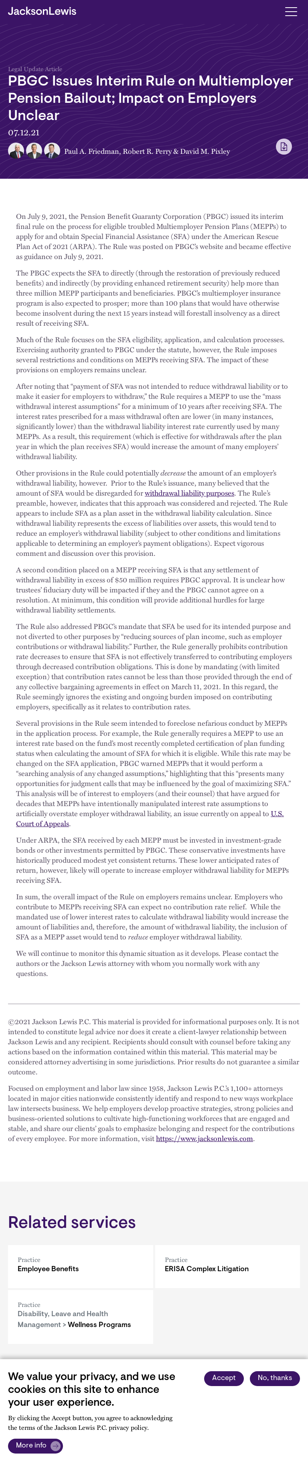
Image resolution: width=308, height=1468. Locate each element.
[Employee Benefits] (80, 1266)
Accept (224, 1378)
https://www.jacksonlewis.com (204, 1138)
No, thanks (275, 1378)
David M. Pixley (205, 150)
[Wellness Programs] (80, 1317)
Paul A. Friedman (91, 150)
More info (31, 1446)
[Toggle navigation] (291, 11)
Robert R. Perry (147, 150)
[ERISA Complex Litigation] (227, 1266)
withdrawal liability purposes (189, 492)
